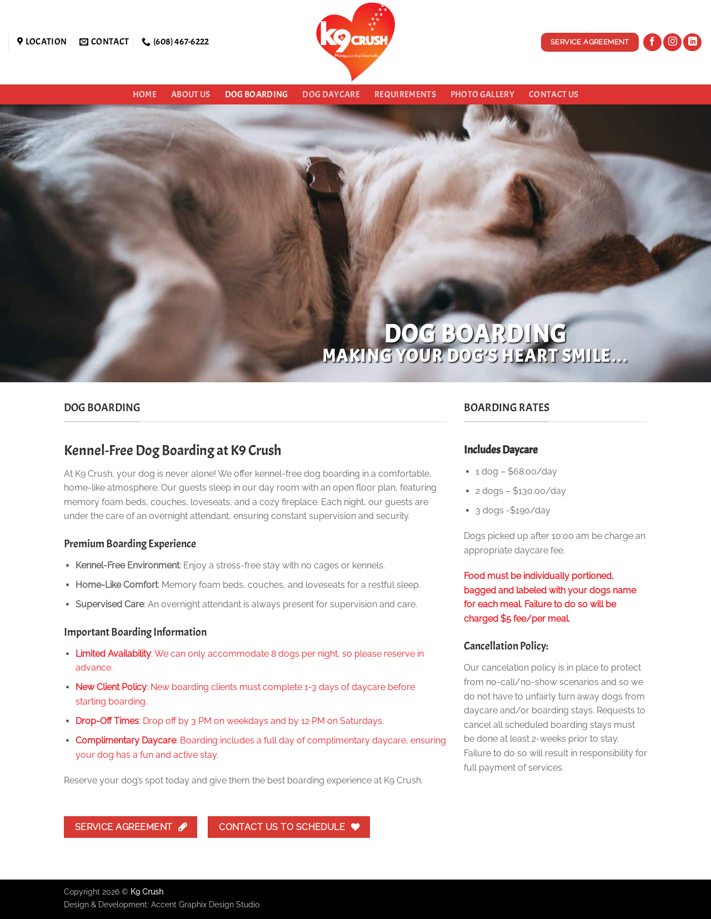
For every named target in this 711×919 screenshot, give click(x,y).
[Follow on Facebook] (652, 42)
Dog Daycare (331, 94)
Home (145, 94)
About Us (191, 94)
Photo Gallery (482, 94)
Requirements (405, 94)
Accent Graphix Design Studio (205, 904)
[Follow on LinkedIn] (692, 42)
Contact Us (553, 94)
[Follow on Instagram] (672, 42)
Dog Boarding (256, 94)
